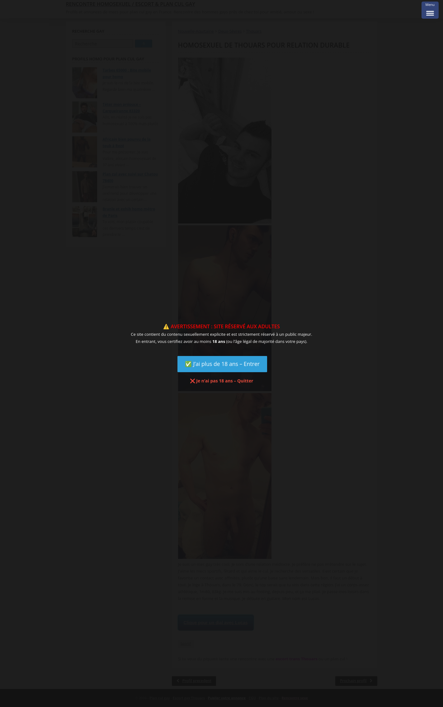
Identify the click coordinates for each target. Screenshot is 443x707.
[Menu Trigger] (430, 10)
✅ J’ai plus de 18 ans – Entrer (222, 364)
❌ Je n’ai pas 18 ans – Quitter (221, 381)
